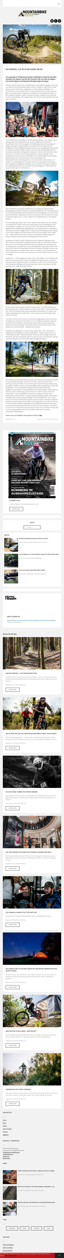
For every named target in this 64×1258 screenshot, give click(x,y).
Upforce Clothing (8, 1248)
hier (41, 415)
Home (4, 1120)
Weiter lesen (16, 509)
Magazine (6, 1135)
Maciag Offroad (7, 1250)
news (24, 1228)
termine (36, 1228)
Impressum (6, 1156)
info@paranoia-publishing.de (11, 1152)
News (4, 1123)
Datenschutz (6, 1158)
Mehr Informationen (11, 1255)
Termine (5, 1132)
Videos (5, 1126)
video (48, 1228)
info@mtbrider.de (8, 1154)
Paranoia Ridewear (8, 1245)
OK (59, 1255)
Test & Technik (7, 1129)
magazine (12, 1228)
